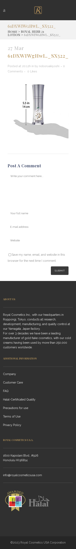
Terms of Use (11, 416)
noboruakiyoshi (49, 66)
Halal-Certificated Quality (19, 399)
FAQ (6, 391)
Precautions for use (15, 408)
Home (12, 31)
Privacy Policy (12, 425)
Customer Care (13, 382)
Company (9, 374)
